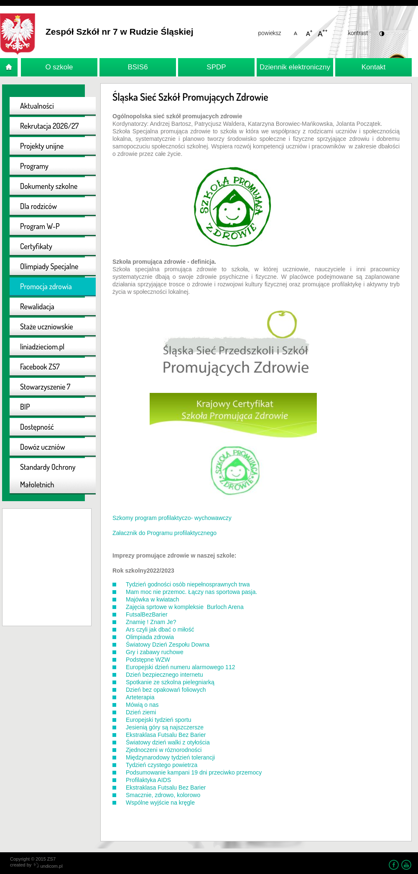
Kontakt (374, 67)
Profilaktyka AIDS (148, 780)
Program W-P (40, 226)
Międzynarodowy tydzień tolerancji (170, 757)
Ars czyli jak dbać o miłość (160, 629)
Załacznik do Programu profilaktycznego (164, 533)
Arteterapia (140, 697)
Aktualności (37, 105)
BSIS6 (137, 67)
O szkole (59, 67)
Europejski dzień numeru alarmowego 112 (180, 667)
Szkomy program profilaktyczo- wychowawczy (172, 518)
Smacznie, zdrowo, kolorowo (163, 795)
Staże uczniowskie (46, 326)
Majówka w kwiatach (152, 599)
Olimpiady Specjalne (49, 266)
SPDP (216, 67)
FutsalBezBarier (147, 614)
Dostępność (37, 426)
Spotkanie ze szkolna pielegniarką (170, 682)
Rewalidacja (37, 306)
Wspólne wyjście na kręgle (160, 802)
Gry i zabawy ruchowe (155, 652)
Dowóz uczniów (42, 446)
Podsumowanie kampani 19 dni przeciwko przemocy (194, 772)
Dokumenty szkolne (48, 186)
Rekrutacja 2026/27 (49, 125)
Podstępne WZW (148, 659)
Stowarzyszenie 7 (45, 386)
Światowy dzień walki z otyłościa (168, 742)
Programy (34, 166)
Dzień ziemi (141, 712)
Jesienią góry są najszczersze (165, 727)
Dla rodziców (38, 206)
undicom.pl (48, 866)
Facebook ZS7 (40, 366)
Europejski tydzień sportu (158, 719)
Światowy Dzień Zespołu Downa (167, 644)
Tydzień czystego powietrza (161, 765)
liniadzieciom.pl (42, 346)
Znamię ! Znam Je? (151, 622)
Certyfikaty (36, 246)
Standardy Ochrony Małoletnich (48, 475)
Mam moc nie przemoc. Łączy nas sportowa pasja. (191, 592)
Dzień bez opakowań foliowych (166, 689)
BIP (25, 406)
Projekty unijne (42, 145)
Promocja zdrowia (46, 286)
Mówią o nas (142, 704)
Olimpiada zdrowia (150, 637)
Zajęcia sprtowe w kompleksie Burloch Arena (185, 607)
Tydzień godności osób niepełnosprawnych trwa (188, 584)
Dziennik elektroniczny (295, 67)
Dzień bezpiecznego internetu (164, 674)
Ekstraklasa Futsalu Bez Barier (166, 734)
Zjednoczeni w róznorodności (163, 750)
